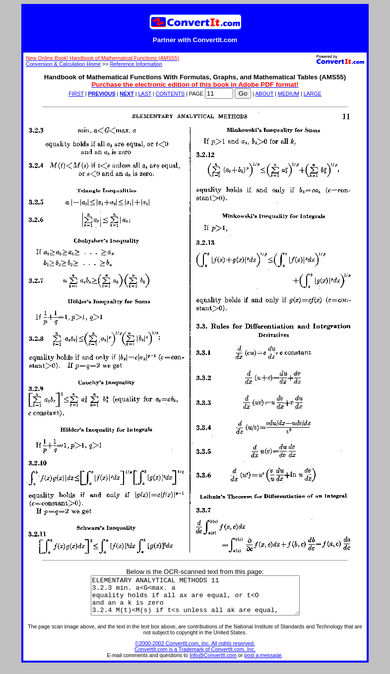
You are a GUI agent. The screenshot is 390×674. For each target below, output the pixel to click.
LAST (144, 94)
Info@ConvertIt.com (213, 663)
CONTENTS (170, 94)
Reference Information (136, 64)
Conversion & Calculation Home (63, 64)
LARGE (313, 94)
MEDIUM (288, 94)
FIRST (76, 94)
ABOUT (265, 94)
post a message (262, 663)
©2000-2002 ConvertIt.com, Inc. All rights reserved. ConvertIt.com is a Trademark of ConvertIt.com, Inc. (195, 654)
